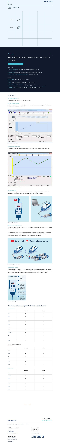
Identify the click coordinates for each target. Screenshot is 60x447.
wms (9, 319)
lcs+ (9, 353)
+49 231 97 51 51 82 (12, 438)
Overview (9, 7)
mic (9, 316)
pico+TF (9, 327)
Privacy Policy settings (12, 433)
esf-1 (9, 381)
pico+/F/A (10, 332)
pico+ (9, 330)
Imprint (9, 430)
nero (9, 340)
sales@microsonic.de (12, 439)
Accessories (10, 424)
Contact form (10, 441)
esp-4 (9, 384)
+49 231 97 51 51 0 (35, 433)
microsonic (12, 420)
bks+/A (9, 376)
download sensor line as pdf (15, 64)
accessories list (16, 7)
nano (9, 338)
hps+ (9, 324)
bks (9, 373)
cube (9, 351)
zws (9, 364)
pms (9, 389)
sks (8, 359)
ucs (9, 361)
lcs (8, 356)
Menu (8, 1)
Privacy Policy (11, 431)
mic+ (9, 313)
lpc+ (9, 335)
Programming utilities (19, 424)
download (20, 84)
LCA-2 (27, 424)
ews (9, 386)
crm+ (9, 322)
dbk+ (9, 378)
